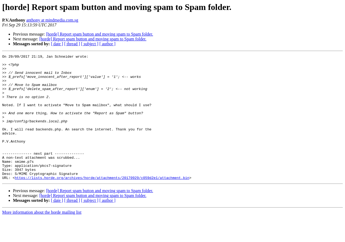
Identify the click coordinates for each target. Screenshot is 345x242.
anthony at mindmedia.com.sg (52, 20)
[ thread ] (72, 44)
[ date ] (57, 44)
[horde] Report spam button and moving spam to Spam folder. (99, 34)
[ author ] (107, 44)
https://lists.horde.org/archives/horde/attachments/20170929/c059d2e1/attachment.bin (102, 202)
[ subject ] (89, 44)
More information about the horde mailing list (41, 237)
